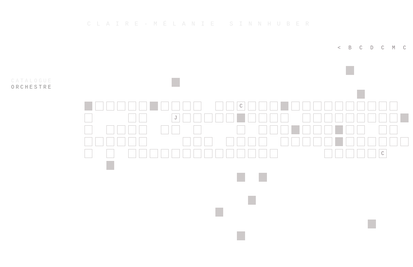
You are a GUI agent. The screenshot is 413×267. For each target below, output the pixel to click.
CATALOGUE (32, 81)
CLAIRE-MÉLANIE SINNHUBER (201, 24)
